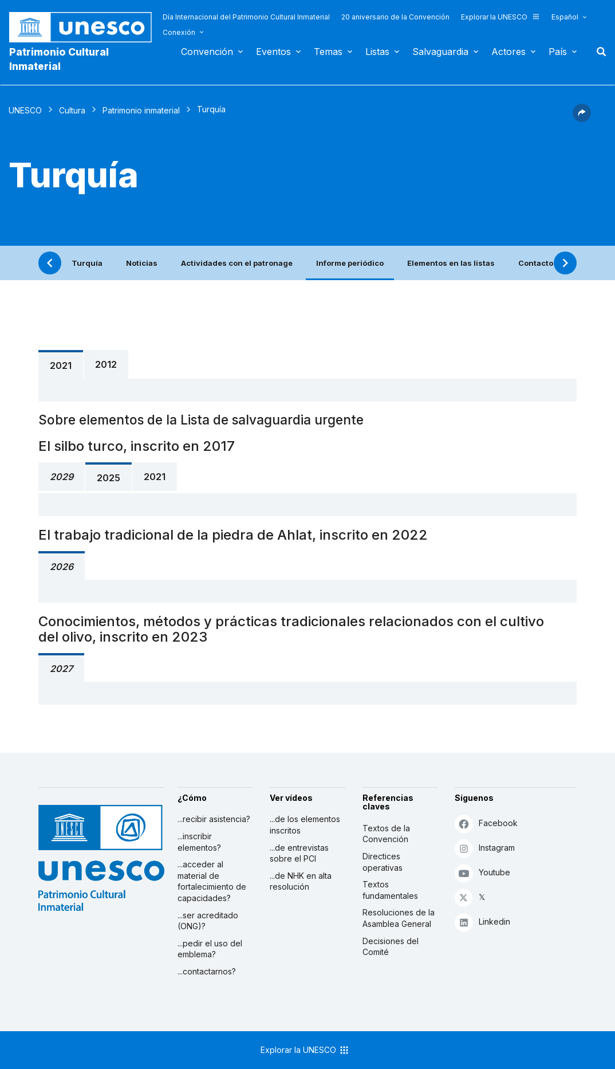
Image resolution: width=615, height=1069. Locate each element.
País (558, 51)
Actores (508, 51)
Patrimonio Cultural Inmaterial (59, 59)
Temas (328, 51)
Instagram (485, 848)
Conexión (179, 32)
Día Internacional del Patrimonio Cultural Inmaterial (246, 17)
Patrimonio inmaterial (141, 110)
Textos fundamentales (390, 890)
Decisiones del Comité (390, 946)
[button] (582, 118)
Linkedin (482, 922)
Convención (207, 51)
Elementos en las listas (451, 263)
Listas (377, 51)
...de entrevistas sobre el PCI (299, 853)
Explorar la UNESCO (500, 17)
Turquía (87, 263)
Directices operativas (382, 862)
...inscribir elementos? (199, 841)
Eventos (273, 51)
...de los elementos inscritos (305, 824)
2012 (106, 364)
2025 (108, 478)
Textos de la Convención (386, 833)
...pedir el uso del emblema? (210, 949)
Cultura (72, 110)
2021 (61, 365)
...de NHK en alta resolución (301, 881)
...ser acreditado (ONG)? (208, 921)
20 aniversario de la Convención (395, 17)
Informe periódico (350, 263)
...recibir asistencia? (214, 819)
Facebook (486, 823)
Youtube (482, 873)
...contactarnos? (207, 971)
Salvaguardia (440, 51)
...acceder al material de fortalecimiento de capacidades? (212, 881)
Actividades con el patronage (237, 263)
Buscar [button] (598, 51)
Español (564, 17)
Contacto (535, 263)
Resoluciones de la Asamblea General (398, 918)
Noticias (141, 263)
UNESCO (25, 110)
